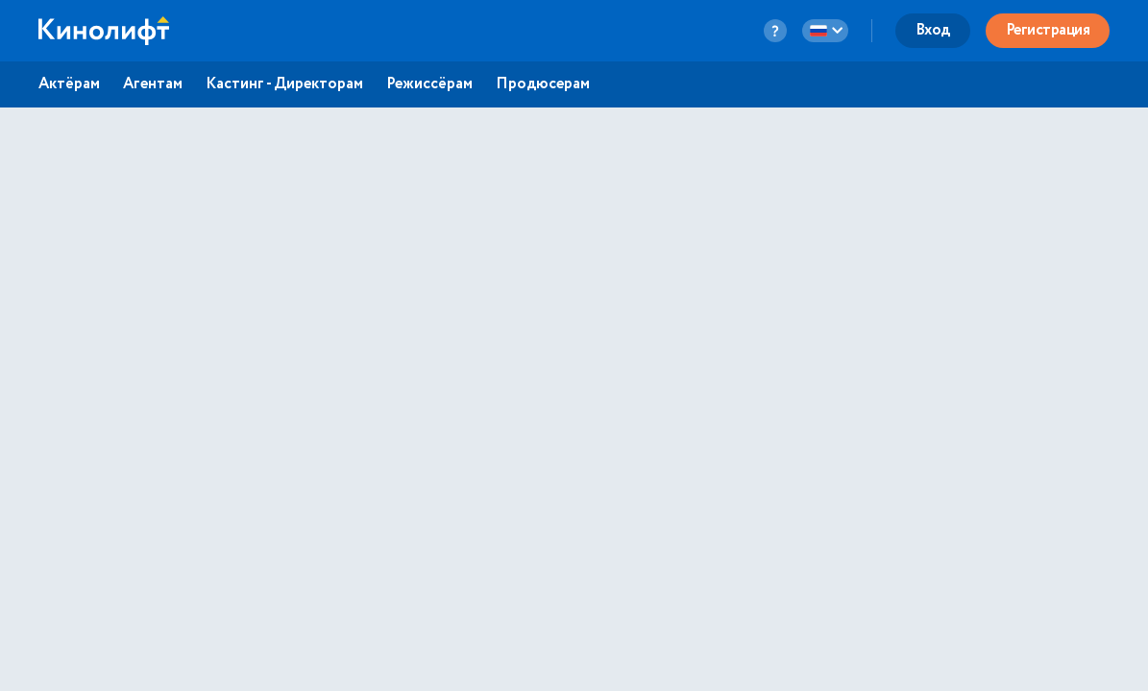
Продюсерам (543, 84)
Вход (933, 30)
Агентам (153, 84)
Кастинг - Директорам (284, 84)
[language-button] (825, 30)
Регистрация (1048, 30)
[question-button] (775, 30)
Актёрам (69, 84)
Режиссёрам (429, 84)
